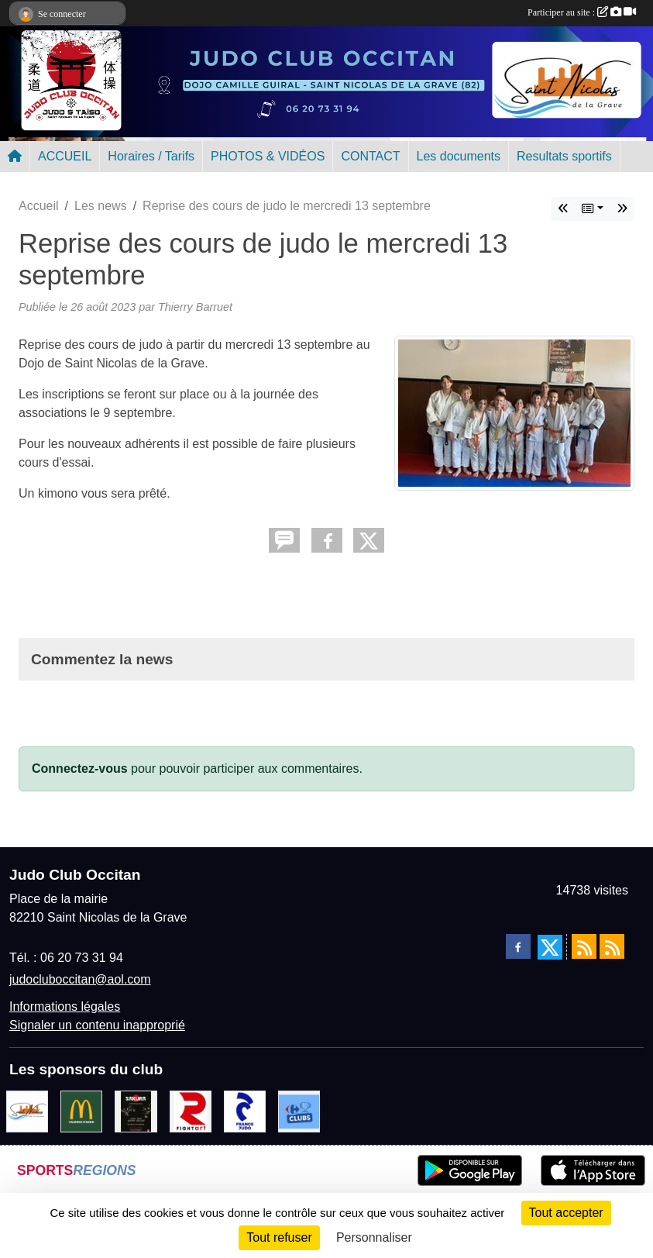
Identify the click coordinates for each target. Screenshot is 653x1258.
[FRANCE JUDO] (245, 1110)
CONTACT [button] (370, 156)
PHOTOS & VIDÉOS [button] (268, 156)
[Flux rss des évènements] (612, 946)
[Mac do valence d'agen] (81, 1110)
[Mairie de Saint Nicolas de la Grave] (27, 1110)
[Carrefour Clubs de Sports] (299, 1110)
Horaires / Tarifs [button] (151, 156)
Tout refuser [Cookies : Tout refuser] (278, 1237)
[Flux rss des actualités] (584, 946)
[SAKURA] (135, 1110)
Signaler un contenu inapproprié (97, 1025)
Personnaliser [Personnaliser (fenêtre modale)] (374, 1237)
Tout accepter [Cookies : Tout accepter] (566, 1212)
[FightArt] (190, 1110)
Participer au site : (582, 12)
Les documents (459, 156)
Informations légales (64, 1006)
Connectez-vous (80, 768)
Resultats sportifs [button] (564, 156)
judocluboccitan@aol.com (80, 979)
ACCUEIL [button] (64, 156)
